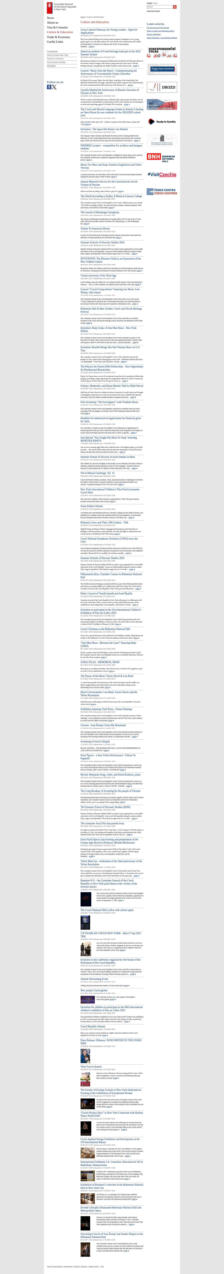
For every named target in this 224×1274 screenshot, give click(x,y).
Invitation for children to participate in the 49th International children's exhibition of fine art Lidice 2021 (112, 1009)
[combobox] (160, 7)
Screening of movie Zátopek (95, 741)
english (149, 3)
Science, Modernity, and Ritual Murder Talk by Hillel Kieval (112, 385)
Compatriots (52, 51)
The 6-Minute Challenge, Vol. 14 (97, 473)
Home (83, 17)
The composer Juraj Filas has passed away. (103, 823)
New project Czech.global (94, 990)
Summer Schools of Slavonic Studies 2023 (103, 558)
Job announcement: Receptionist (158, 28)
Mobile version (94, 1266)
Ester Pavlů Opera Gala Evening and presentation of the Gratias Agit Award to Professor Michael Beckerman (109, 841)
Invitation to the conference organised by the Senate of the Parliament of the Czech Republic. (111, 961)
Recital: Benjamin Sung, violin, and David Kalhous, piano (111, 774)
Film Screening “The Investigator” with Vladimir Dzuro (109, 402)
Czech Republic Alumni (93, 1026)
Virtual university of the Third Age (98, 275)
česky (155, 3)
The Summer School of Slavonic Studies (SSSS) (105, 807)
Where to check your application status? (160, 31)
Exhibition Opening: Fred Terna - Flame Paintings (106, 709)
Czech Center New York (57, 55)
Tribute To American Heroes (95, 228)
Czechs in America (55, 59)
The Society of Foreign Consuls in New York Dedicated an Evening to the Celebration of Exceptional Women (111, 1092)
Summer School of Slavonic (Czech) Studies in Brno (108, 457)
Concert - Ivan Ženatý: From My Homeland (103, 725)
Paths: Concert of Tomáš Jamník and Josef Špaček (106, 593)
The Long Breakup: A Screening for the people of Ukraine (110, 791)
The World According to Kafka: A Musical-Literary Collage (111, 196)
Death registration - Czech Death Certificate (162, 38)
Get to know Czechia (56, 62)
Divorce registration (154, 34)
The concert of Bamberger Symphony (100, 212)
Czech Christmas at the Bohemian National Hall (105, 629)
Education (51, 66)
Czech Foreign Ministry (55, 1266)
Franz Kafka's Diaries (92, 506)
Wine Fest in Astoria (91, 1066)
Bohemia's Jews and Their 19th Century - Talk (104, 522)
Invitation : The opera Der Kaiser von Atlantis (104, 129)
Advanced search (153, 11)
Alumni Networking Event (94, 979)
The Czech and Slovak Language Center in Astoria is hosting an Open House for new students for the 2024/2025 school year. (112, 112)
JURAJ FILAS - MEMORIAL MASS (100, 662)
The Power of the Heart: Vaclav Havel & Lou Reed (107, 676)
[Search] (174, 7)
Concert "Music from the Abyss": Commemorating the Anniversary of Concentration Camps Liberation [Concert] (109, 72)
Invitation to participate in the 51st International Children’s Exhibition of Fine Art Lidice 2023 (111, 611)
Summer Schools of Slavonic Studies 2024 (103, 242)
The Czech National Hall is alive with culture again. (107, 910)
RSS (102, 1266)
